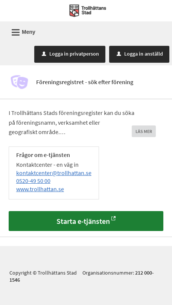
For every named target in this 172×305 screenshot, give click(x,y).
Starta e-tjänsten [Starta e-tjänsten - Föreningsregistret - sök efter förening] (83, 221)
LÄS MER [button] (143, 131)
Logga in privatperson (70, 53)
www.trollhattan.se (40, 189)
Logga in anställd (140, 53)
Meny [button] (21, 31)
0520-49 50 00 (33, 180)
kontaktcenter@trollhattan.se (53, 173)
